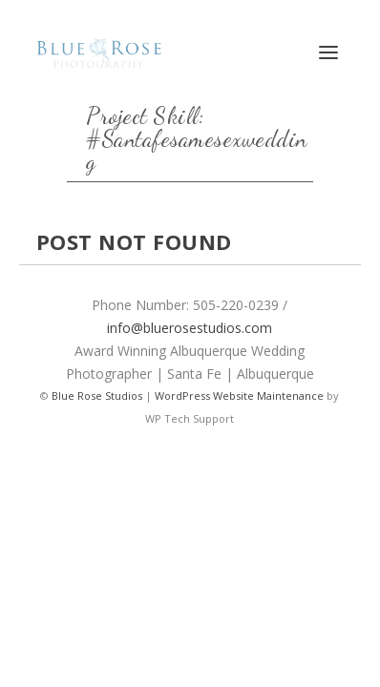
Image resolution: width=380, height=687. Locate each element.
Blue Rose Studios (97, 395)
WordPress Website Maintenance (239, 395)
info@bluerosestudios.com (189, 328)
